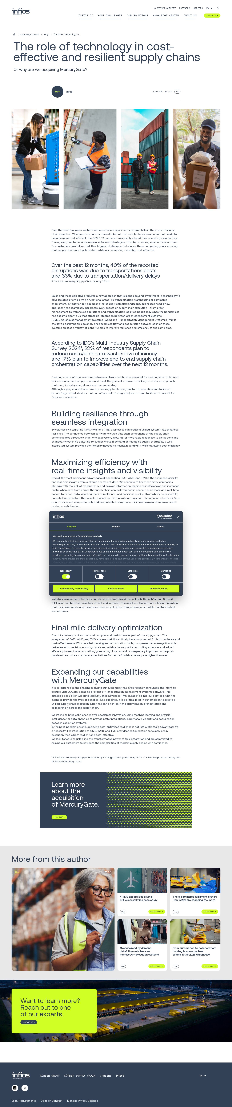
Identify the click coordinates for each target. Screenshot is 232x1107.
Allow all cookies (159, 588)
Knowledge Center (166, 15)
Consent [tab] (71, 526)
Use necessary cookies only (73, 588)
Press (120, 1075)
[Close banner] (178, 517)
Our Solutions (137, 15)
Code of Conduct (52, 1100)
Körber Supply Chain (79, 1075)
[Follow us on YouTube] (24, 1088)
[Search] (218, 8)
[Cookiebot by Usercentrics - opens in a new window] (159, 517)
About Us (190, 15)
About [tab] (160, 526)
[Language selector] (209, 8)
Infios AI (85, 15)
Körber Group (50, 1075)
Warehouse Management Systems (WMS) (86, 319)
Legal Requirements (24, 1100)
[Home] (14, 34)
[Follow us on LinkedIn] (15, 1088)
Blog (46, 35)
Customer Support (165, 8)
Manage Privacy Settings (82, 1100)
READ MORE (58, 817)
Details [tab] (116, 526)
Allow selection (116, 588)
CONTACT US (28, 1022)
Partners (184, 8)
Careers (198, 8)
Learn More (155, 912)
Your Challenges (110, 15)
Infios (69, 91)
